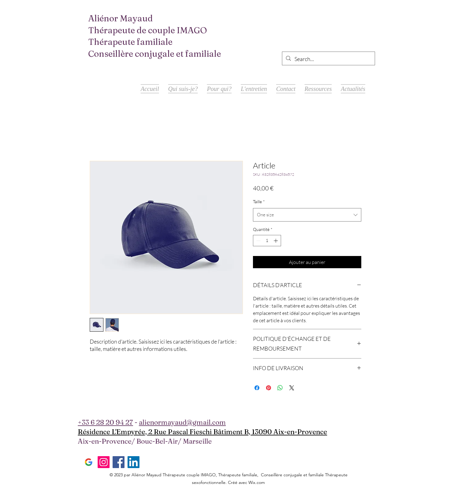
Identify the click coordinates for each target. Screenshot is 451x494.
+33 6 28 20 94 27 (105, 422)
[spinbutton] (267, 240)
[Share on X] (291, 387)
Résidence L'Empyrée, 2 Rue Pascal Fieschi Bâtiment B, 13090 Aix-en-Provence (202, 431)
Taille (259, 201)
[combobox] (307, 215)
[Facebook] (118, 462)
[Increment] (276, 240)
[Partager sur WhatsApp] (280, 387)
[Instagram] (104, 462)
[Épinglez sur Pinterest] (268, 387)
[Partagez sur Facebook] (257, 387)
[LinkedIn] (133, 462)
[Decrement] (258, 240)
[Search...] (328, 59)
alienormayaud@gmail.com (182, 422)
